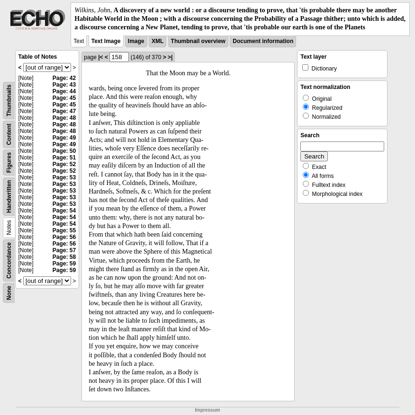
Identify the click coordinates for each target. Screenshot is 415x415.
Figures (9, 162)
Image (136, 41)
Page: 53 (64, 177)
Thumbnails (9, 100)
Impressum (207, 410)
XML (157, 41)
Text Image (106, 41)
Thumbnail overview (198, 41)
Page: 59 (64, 263)
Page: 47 (64, 111)
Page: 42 (64, 78)
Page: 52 (64, 164)
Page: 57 (64, 250)
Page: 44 (64, 91)
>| (170, 57)
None (9, 293)
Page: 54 (64, 210)
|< (100, 57)
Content (9, 134)
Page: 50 (64, 151)
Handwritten (9, 196)
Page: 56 (64, 237)
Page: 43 (64, 84)
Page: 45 (64, 98)
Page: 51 (64, 157)
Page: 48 (64, 118)
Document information (263, 41)
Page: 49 (64, 137)
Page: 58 (64, 257)
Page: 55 (64, 230)
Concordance (9, 260)
